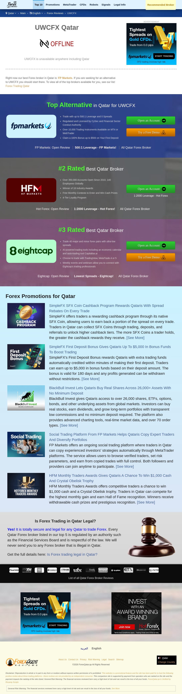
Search (111, 659)
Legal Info (120, 4)
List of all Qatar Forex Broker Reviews (91, 578)
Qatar (11, 13)
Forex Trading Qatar (18, 86)
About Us (62, 659)
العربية (84, 648)
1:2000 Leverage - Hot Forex (167, 193)
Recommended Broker (160, 4)
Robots (94, 4)
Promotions (53, 4)
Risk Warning (94, 659)
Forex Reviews (55, 13)
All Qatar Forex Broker (136, 163)
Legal (104, 659)
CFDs (83, 4)
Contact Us (73, 659)
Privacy (83, 659)
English (36, 13)
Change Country (166, 662)
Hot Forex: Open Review (52, 225)
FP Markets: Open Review (52, 163)
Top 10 (38, 4)
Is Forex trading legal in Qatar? (53, 548)
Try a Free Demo (165, 130)
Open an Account (165, 123)
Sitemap (120, 659)
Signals (106, 4)
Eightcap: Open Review (53, 292)
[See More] (135, 338)
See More (116, 688)
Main (23, 13)
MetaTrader (69, 4)
